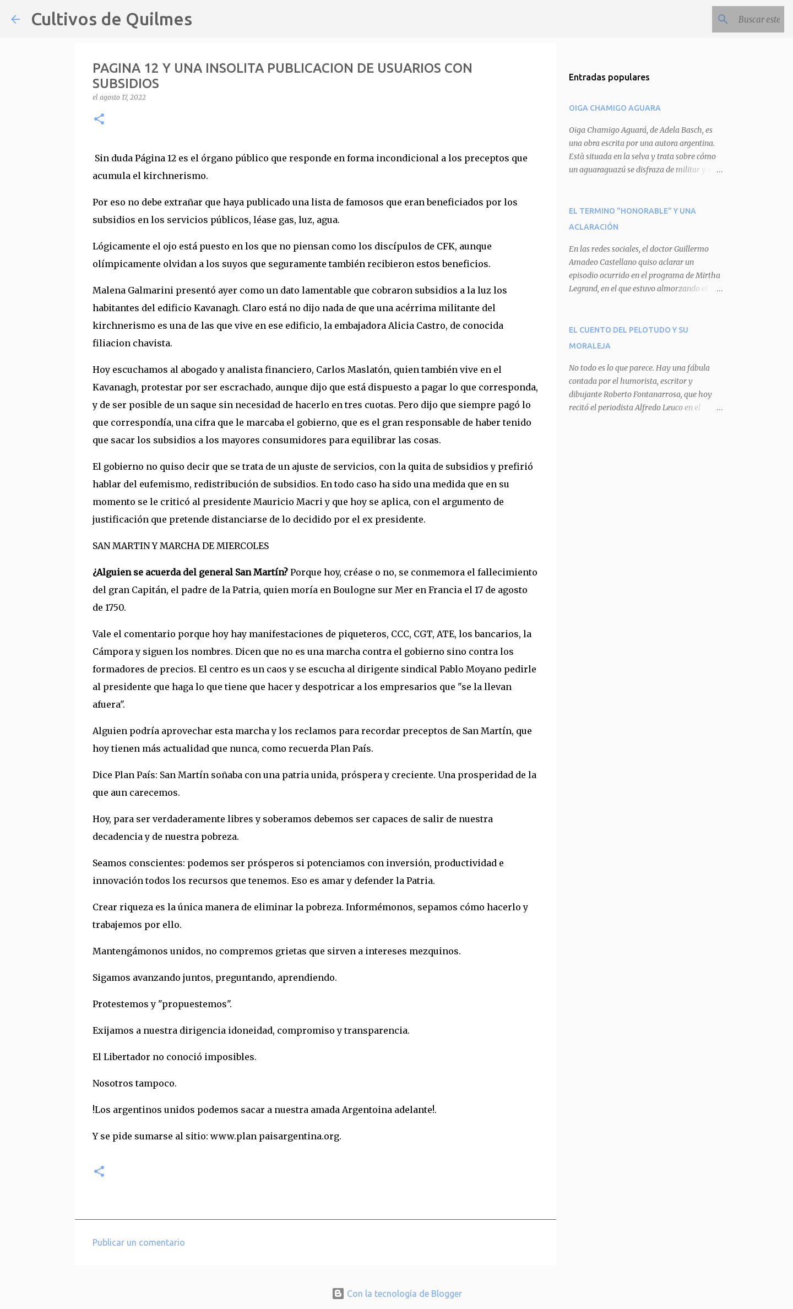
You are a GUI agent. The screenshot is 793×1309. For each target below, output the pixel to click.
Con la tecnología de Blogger (397, 1294)
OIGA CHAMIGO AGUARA (615, 108)
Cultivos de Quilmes (111, 19)
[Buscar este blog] (726, 19)
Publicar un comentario (139, 1242)
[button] (99, 119)
